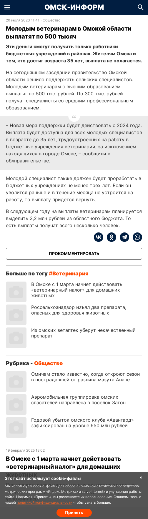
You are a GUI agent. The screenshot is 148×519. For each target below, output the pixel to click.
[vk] (98, 237)
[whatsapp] (135, 237)
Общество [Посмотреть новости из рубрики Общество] (51, 20)
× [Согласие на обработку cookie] (140, 477)
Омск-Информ (74, 7)
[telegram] (122, 237)
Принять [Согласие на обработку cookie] (74, 512)
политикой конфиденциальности (44, 502)
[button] (7, 7)
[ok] (109, 237)
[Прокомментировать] (74, 254)
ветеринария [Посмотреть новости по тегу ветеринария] (70, 273)
